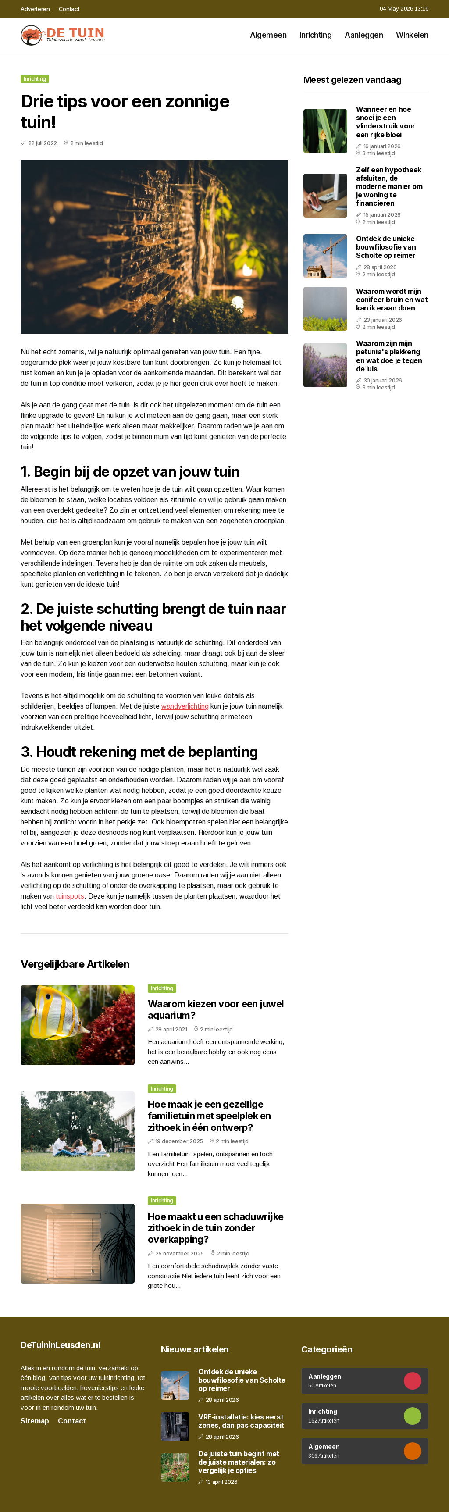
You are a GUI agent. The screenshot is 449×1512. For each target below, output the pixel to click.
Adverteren (35, 8)
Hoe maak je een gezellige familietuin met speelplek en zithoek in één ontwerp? (209, 1115)
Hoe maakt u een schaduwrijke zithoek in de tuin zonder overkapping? (216, 1228)
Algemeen (268, 35)
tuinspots (70, 896)
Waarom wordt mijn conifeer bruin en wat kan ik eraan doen (392, 299)
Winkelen (412, 35)
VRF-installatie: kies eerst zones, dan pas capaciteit (241, 1421)
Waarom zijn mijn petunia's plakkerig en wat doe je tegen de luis (389, 356)
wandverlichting (185, 706)
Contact (69, 8)
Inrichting (315, 35)
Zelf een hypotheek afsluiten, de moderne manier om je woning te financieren (389, 186)
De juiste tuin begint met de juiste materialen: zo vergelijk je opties (238, 1462)
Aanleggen (364, 35)
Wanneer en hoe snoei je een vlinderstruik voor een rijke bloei (385, 122)
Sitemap (35, 1421)
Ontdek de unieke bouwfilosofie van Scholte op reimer (386, 247)
